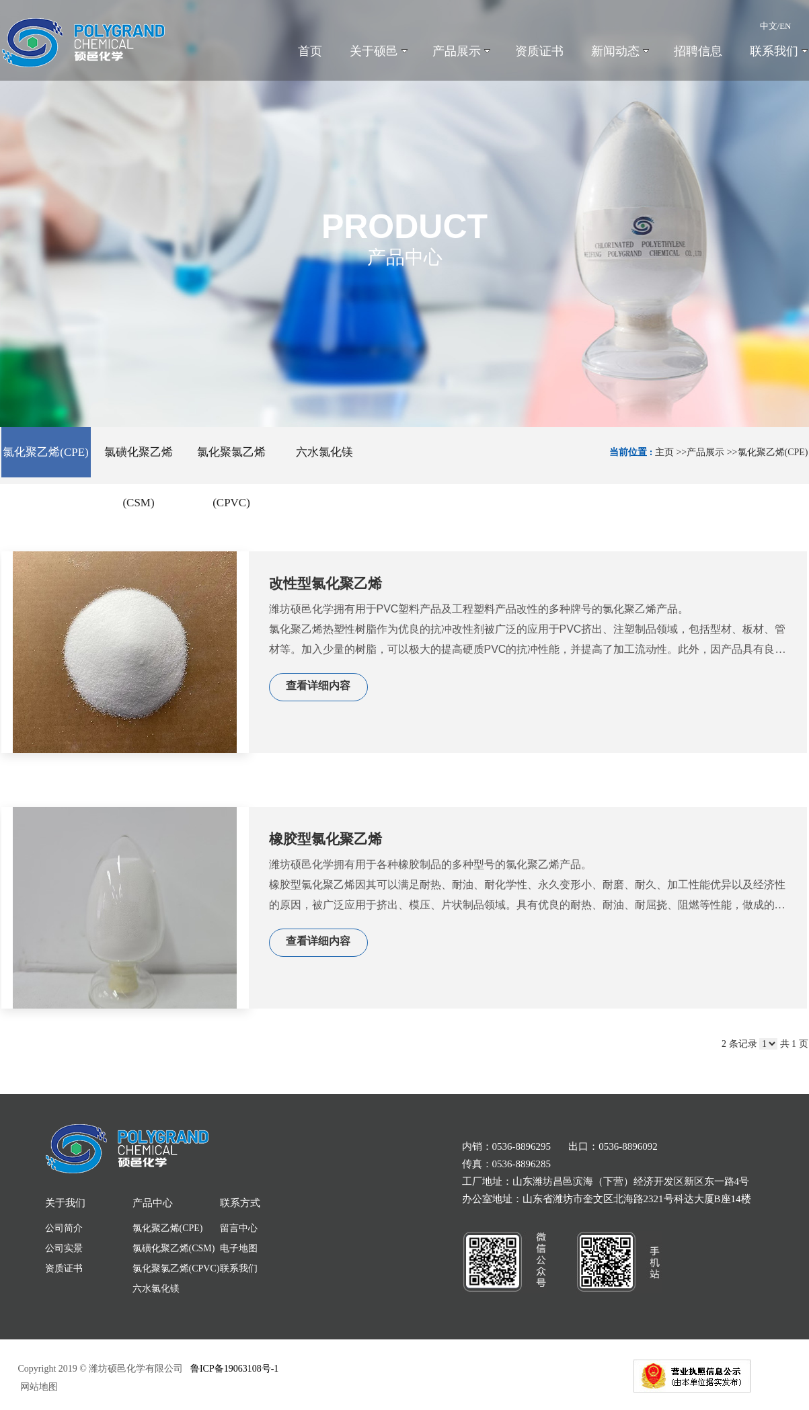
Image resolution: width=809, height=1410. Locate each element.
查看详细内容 (318, 685)
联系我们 (239, 1268)
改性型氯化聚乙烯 (325, 584)
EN (785, 26)
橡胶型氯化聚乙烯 (325, 839)
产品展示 (705, 452)
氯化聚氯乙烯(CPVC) (176, 1268)
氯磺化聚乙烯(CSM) (173, 1248)
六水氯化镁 (156, 1289)
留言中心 (239, 1228)
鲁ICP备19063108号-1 (234, 1369)
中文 (768, 26)
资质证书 (64, 1268)
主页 (664, 452)
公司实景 (64, 1248)
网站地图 (38, 1387)
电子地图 (239, 1248)
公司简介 (64, 1228)
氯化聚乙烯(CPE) (773, 452)
